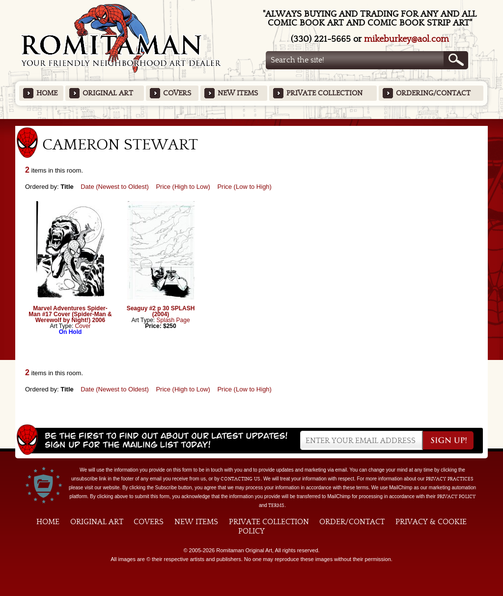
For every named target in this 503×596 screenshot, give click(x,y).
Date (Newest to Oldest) (115, 186)
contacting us (240, 479)
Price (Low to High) (244, 186)
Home (46, 93)
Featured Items (251, 122)
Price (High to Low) (183, 186)
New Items (238, 93)
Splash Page (173, 320)
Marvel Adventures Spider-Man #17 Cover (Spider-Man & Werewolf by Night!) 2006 (70, 314)
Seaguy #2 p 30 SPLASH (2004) (161, 311)
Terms (276, 505)
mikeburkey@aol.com (406, 39)
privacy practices (450, 479)
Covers (177, 93)
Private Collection (324, 93)
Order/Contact (352, 521)
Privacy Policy (456, 497)
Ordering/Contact (433, 93)
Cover (83, 326)
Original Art (108, 93)
